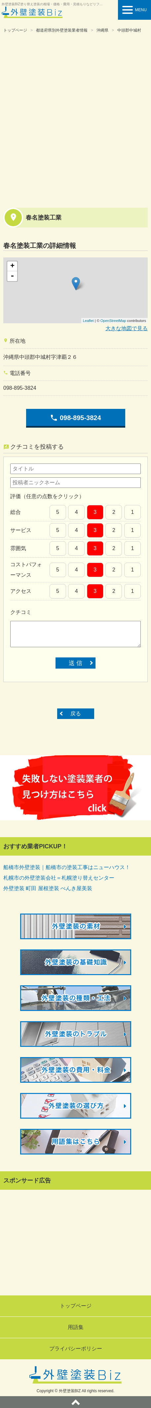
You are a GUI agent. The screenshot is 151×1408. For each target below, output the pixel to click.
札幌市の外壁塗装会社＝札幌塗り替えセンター (58, 878)
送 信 (75, 663)
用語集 (76, 1327)
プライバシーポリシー (75, 1348)
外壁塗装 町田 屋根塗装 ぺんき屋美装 (47, 888)
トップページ (15, 30)
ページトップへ (75, 1402)
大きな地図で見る (126, 328)
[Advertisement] (75, 119)
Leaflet (88, 321)
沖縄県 (102, 30)
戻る (75, 713)
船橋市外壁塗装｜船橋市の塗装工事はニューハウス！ (66, 867)
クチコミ (20, 612)
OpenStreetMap (113, 321)
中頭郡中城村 (129, 30)
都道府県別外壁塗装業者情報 (62, 30)
